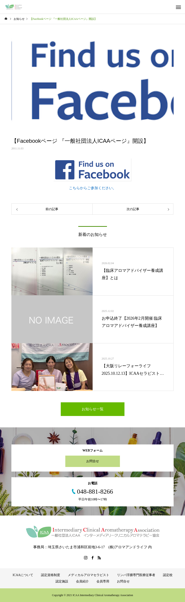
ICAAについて (23, 575)
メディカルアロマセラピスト (88, 575)
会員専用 (102, 581)
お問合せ (92, 461)
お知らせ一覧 (93, 409)
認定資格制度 (50, 575)
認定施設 (62, 581)
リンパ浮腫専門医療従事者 (136, 575)
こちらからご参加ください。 (92, 188)
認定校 (167, 575)
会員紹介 (82, 581)
